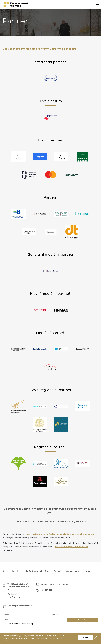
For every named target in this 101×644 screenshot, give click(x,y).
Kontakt (86, 571)
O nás (47, 571)
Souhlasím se (20, 624)
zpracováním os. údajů (25, 624)
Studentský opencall (32, 571)
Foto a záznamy (72, 571)
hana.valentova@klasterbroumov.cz (71, 547)
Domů (5, 571)
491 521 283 (46, 590)
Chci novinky (82, 620)
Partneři (57, 571)
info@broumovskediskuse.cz (54, 584)
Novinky (15, 571)
